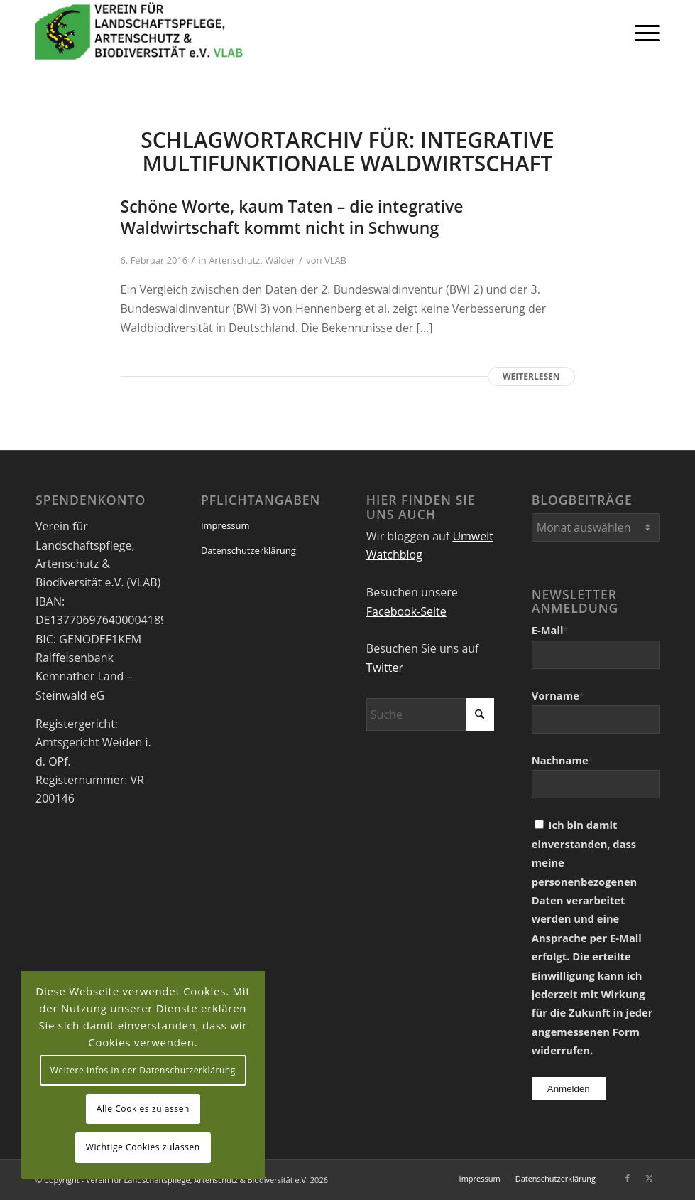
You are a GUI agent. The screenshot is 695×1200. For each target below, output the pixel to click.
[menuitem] (640, 32)
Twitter (384, 667)
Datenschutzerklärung (248, 550)
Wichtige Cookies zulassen (143, 1147)
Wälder (280, 260)
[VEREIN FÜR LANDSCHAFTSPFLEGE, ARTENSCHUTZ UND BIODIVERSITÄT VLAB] (139, 32)
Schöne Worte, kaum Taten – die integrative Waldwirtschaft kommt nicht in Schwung (292, 217)
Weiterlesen (531, 376)
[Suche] (430, 714)
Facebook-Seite (406, 611)
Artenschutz (234, 260)
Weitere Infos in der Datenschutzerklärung (143, 1070)
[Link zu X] (649, 1178)
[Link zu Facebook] (627, 1178)
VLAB (335, 260)
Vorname (558, 695)
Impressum (225, 525)
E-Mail (550, 630)
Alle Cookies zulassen (143, 1109)
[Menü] (640, 32)
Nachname (562, 760)
